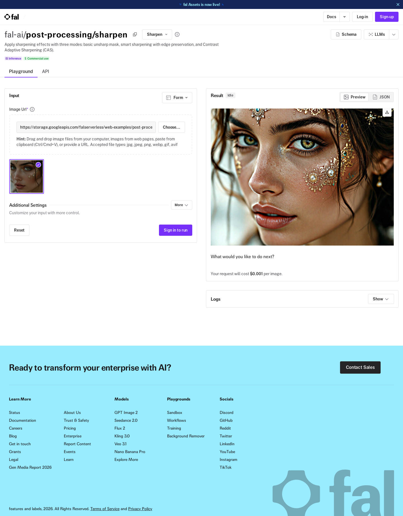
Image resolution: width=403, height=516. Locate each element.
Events (70, 451)
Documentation (22, 420)
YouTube (227, 451)
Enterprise (72, 436)
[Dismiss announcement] (398, 4)
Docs (331, 17)
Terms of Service (105, 508)
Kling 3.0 (122, 436)
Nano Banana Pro (129, 451)
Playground (21, 71)
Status (14, 412)
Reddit (225, 428)
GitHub (226, 420)
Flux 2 (119, 428)
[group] (366, 97)
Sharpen (157, 34)
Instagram (228, 459)
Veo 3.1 (120, 443)
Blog (13, 436)
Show (381, 299)
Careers (15, 428)
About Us (72, 412)
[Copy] (135, 34)
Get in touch (20, 443)
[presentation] (100, 134)
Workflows (176, 420)
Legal (13, 459)
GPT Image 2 (126, 412)
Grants (15, 451)
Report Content (77, 443)
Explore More (126, 459)
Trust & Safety (76, 420)
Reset (19, 230)
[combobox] (177, 97)
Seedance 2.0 (125, 420)
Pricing (70, 428)
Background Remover (186, 436)
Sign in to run (176, 230)
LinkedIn (227, 443)
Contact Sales (360, 367)
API (45, 71)
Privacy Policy (140, 508)
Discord (226, 412)
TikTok (225, 467)
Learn (69, 459)
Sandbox (174, 412)
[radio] (354, 97)
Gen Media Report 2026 (30, 467)
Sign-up (387, 17)
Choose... (171, 127)
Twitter (226, 436)
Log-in (362, 17)
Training (174, 428)
